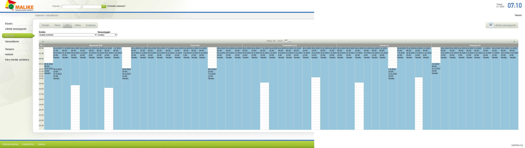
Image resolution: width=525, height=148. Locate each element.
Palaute (41, 144)
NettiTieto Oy (517, 145)
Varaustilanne (12, 41)
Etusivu (9, 23)
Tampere (9, 49)
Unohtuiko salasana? (116, 6)
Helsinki (9, 54)
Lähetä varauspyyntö (15, 29)
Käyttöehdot (28, 144)
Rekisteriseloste (10, 144)
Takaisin (518, 15)
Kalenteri (9, 35)
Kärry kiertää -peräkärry (17, 59)
